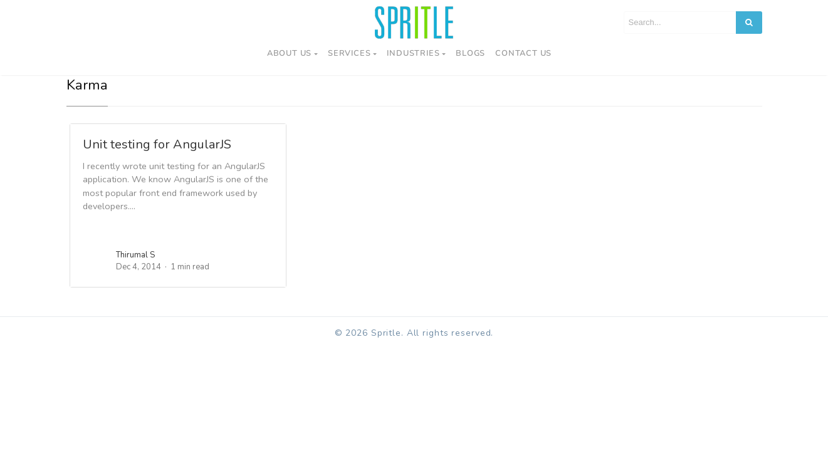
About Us (289, 53)
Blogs (470, 53)
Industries (413, 53)
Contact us (523, 53)
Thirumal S (135, 255)
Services (349, 53)
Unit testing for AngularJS (157, 144)
